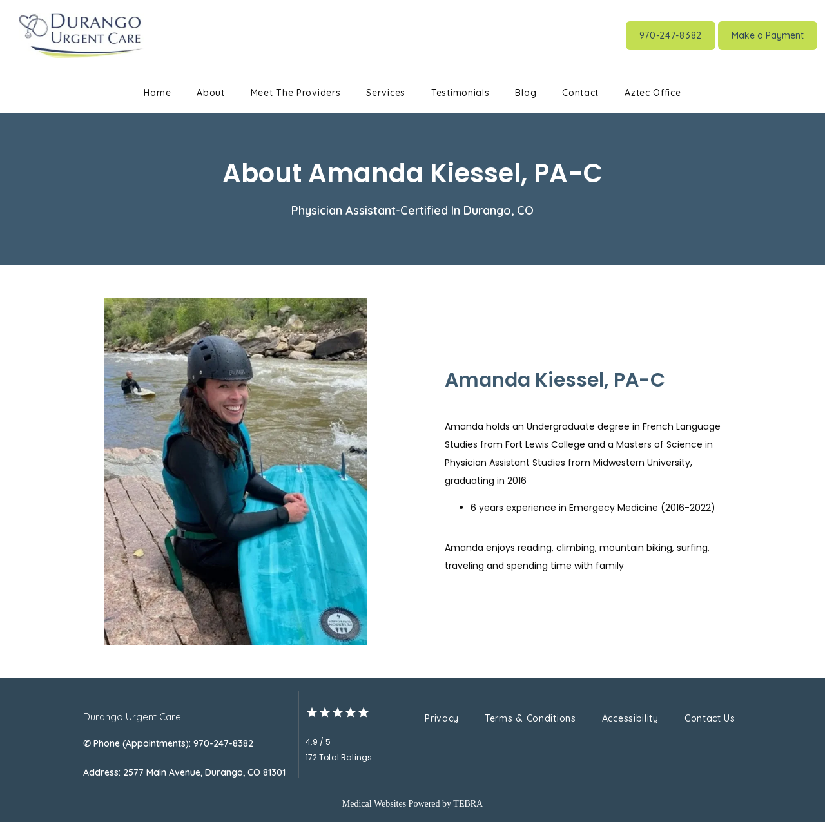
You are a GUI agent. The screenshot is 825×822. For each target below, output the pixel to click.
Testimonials (460, 93)
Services (385, 93)
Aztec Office (653, 93)
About (211, 93)
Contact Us (709, 718)
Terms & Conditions (530, 718)
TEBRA (468, 803)
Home (157, 93)
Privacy (442, 718)
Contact (580, 93)
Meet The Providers (296, 93)
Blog (525, 93)
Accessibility (630, 718)
